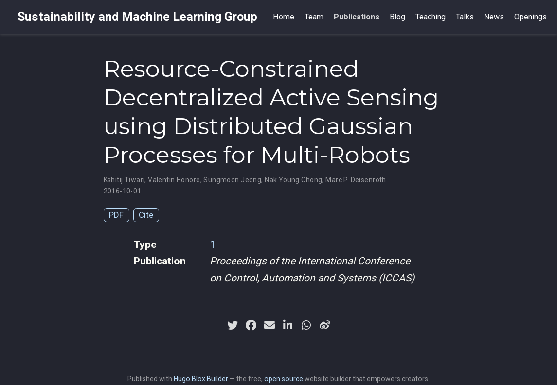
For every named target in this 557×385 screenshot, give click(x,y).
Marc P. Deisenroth (355, 180)
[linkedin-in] (288, 325)
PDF (116, 215)
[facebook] (251, 325)
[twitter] (232, 325)
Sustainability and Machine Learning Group (137, 17)
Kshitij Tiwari (124, 180)
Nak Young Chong (293, 180)
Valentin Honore (174, 180)
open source (283, 379)
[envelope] (269, 325)
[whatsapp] (306, 325)
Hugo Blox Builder (201, 379)
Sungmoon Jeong (232, 180)
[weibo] (325, 325)
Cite (146, 215)
